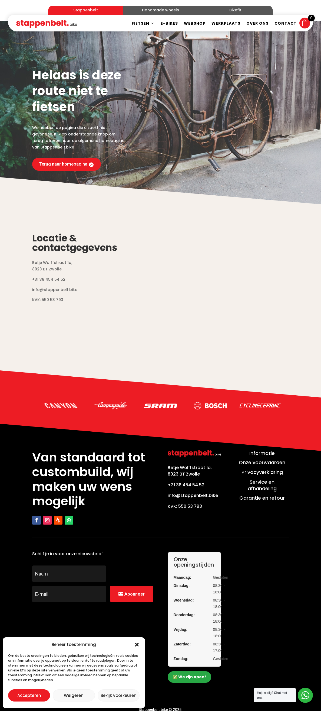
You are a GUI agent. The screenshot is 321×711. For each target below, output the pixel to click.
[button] (137, 644)
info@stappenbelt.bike (193, 474)
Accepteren (29, 695)
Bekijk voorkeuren (119, 695)
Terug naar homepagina (65, 142)
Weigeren (74, 695)
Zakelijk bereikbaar (180, 699)
